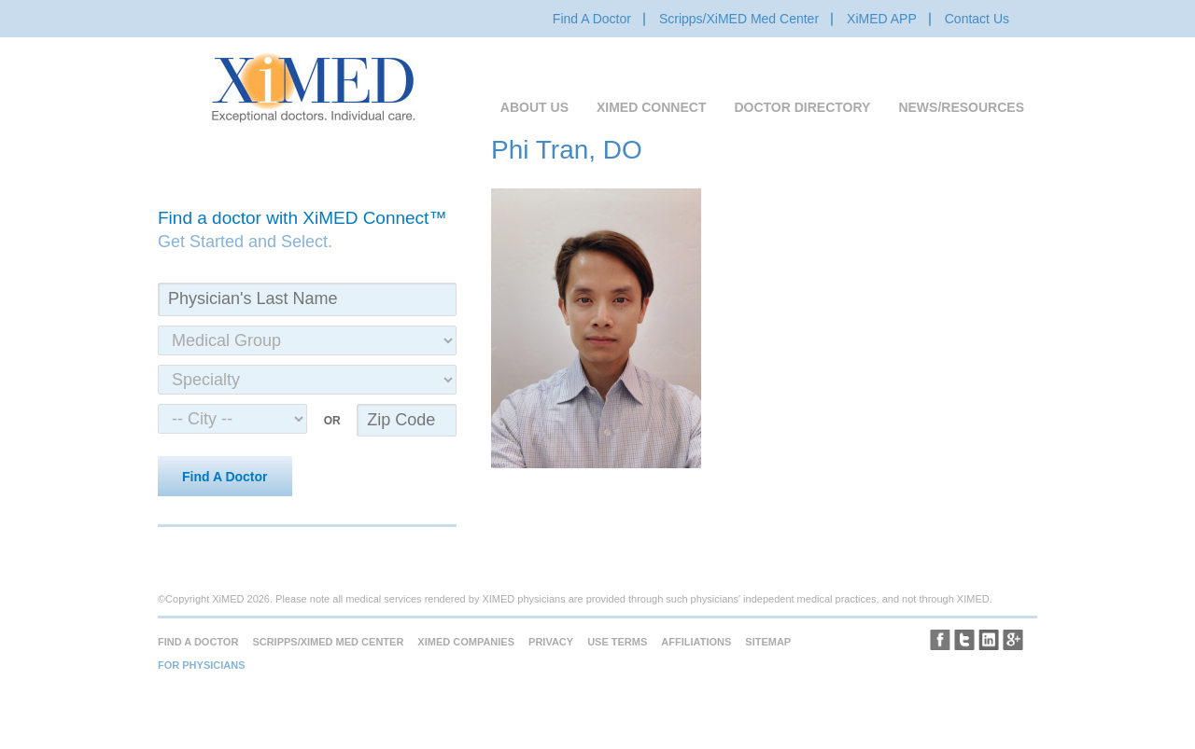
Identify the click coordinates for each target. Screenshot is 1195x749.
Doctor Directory (802, 107)
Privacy (550, 641)
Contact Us (977, 18)
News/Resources (961, 107)
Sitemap (768, 641)
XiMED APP (882, 18)
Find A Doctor (592, 18)
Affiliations (696, 641)
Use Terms (617, 641)
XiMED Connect (651, 107)
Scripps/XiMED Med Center (739, 18)
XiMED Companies (465, 641)
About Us (534, 107)
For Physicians (202, 665)
